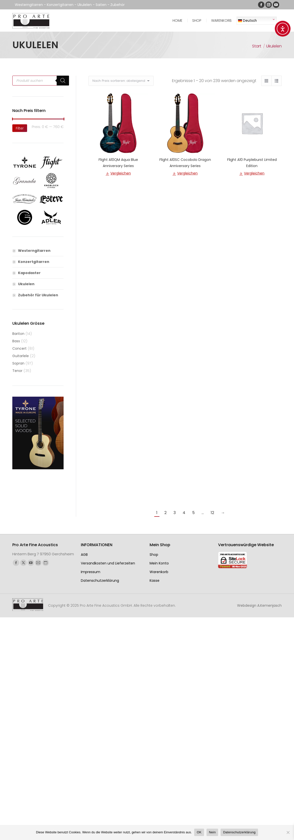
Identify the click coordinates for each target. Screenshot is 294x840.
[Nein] (287, 832)
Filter (20, 128)
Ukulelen (26, 283)
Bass (16, 341)
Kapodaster (29, 272)
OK (199, 832)
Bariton (18, 333)
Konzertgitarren (33, 261)
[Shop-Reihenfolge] (121, 81)
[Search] (63, 81)
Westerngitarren (34, 250)
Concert (19, 348)
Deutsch (247, 20)
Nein (212, 832)
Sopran (18, 363)
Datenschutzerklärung (239, 832)
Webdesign (259, 605)
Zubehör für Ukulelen (38, 295)
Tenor (17, 370)
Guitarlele (20, 355)
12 (212, 513)
